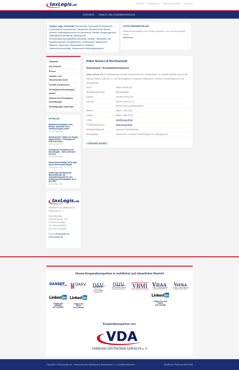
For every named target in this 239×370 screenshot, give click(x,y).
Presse (52, 71)
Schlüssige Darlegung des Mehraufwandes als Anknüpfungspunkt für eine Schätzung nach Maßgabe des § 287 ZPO (62, 177)
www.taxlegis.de (56, 237)
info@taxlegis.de (62, 234)
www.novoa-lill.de (124, 125)
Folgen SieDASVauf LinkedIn (78, 306)
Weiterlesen (128, 37)
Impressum (188, 4)
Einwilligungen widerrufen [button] (61, 107)
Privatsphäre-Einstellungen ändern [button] (62, 91)
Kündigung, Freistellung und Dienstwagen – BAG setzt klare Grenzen (62, 152)
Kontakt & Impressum (59, 85)
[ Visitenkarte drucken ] (97, 143)
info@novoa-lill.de (124, 120)
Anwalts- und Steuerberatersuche (117, 15)
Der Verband (55, 66)
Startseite (140, 4)
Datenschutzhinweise (171, 4)
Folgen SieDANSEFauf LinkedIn (58, 305)
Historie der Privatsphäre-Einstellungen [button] (61, 100)
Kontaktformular (153, 4)
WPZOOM (188, 364)
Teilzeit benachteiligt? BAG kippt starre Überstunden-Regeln (63, 163)
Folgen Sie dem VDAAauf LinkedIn (160, 303)
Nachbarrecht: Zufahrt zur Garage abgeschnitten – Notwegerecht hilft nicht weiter (63, 139)
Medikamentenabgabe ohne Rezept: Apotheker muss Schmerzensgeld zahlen (61, 126)
